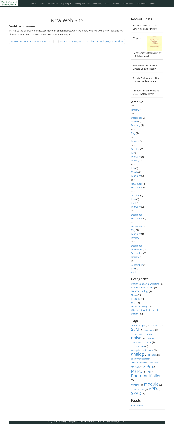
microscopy (149, 330)
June (133, 199)
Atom (140, 405)
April (133, 203)
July (133, 152)
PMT (149, 371)
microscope (136, 334)
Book (107, 3)
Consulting (97, 3)
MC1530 (135, 367)
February (136, 125)
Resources (53, 3)
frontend (135, 384)
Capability (66, 3)
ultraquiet (150, 338)
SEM (135, 329)
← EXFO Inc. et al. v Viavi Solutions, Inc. (31, 41)
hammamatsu (137, 389)
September (137, 187)
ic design (152, 354)
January (135, 109)
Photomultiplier (146, 375)
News (42, 3)
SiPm (148, 366)
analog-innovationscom (142, 350)
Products (136, 298)
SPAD (136, 393)
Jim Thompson (138, 346)
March (134, 121)
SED (133, 302)
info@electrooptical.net (70, 422)
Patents (116, 3)
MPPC (136, 371)
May (133, 133)
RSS (133, 405)
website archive (138, 362)
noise (136, 338)
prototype (154, 325)
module (151, 384)
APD (153, 388)
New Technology (140, 291)
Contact (153, 3)
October (135, 149)
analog (137, 354)
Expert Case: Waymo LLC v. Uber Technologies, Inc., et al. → (91, 41)
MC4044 (154, 362)
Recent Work (128, 3)
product (150, 334)
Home (33, 3)
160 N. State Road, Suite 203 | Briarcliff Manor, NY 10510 (103, 422)
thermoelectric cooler (141, 342)
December (136, 117)
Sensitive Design (139, 306)
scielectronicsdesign (140, 358)
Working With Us (82, 3)
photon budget (138, 325)
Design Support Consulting (145, 283)
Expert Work (141, 3)
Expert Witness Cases (142, 287)
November (136, 183)
